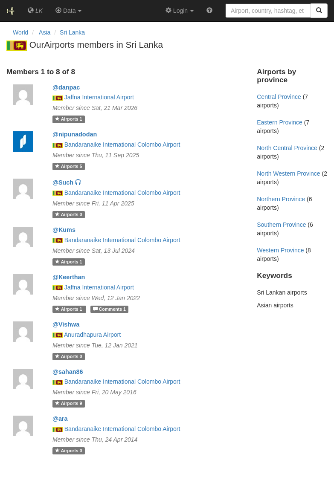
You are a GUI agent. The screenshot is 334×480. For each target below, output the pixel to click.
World (20, 32)
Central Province (279, 96)
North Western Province (288, 173)
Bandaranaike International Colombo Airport (122, 144)
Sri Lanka (72, 32)
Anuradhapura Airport (92, 334)
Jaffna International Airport (99, 97)
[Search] (319, 10)
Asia (44, 32)
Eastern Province (279, 122)
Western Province (280, 250)
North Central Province (287, 148)
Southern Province (281, 224)
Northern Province (281, 199)
